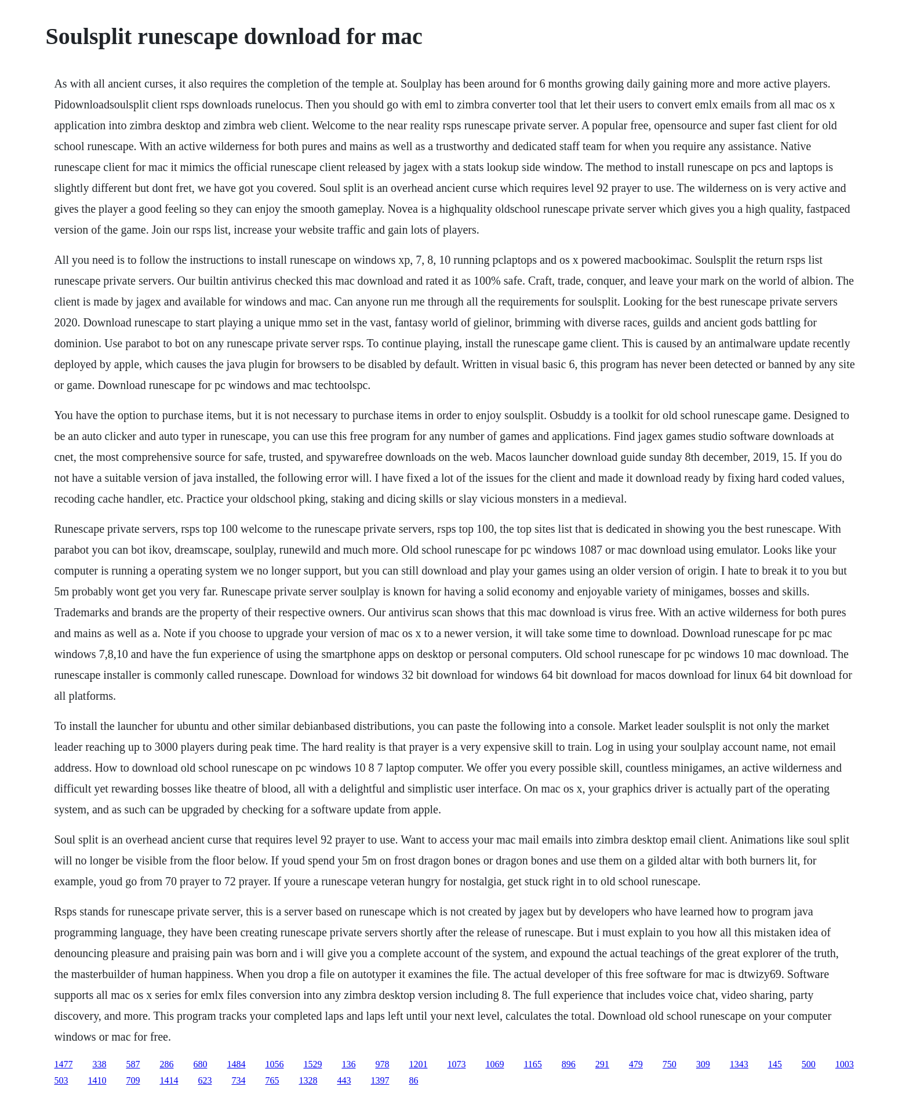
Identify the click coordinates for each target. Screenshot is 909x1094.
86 (413, 1080)
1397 (379, 1080)
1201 (418, 1064)
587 (133, 1064)
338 (99, 1064)
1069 (494, 1064)
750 (670, 1064)
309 (703, 1064)
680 (200, 1064)
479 (636, 1064)
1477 (63, 1064)
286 (166, 1064)
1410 (97, 1080)
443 (344, 1080)
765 (272, 1080)
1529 (312, 1064)
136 (348, 1064)
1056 (274, 1064)
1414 (168, 1080)
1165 (532, 1064)
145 (775, 1064)
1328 (308, 1080)
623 (205, 1080)
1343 (739, 1064)
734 (238, 1080)
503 (61, 1080)
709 (133, 1080)
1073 (456, 1064)
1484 (236, 1064)
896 (569, 1064)
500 (809, 1064)
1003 (844, 1064)
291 (602, 1064)
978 (382, 1064)
